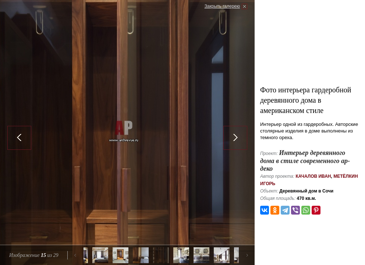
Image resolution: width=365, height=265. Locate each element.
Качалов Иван (313, 176)
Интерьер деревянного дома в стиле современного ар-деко (305, 160)
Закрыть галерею (222, 6)
